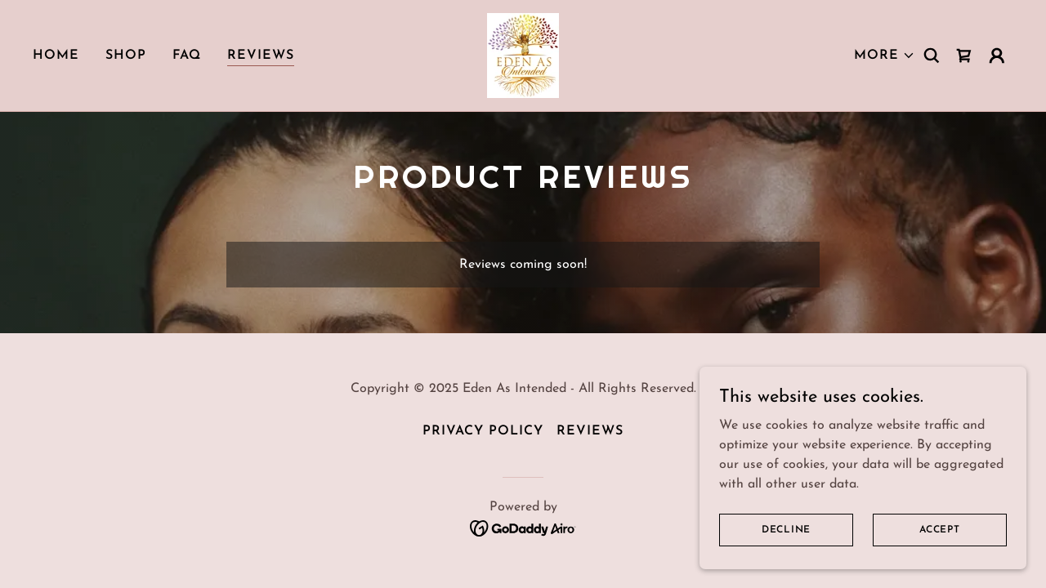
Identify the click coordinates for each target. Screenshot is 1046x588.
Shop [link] (125, 55)
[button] (884, 55)
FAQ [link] (186, 55)
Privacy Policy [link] (482, 431)
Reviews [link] (260, 55)
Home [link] (56, 55)
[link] (523, 54)
